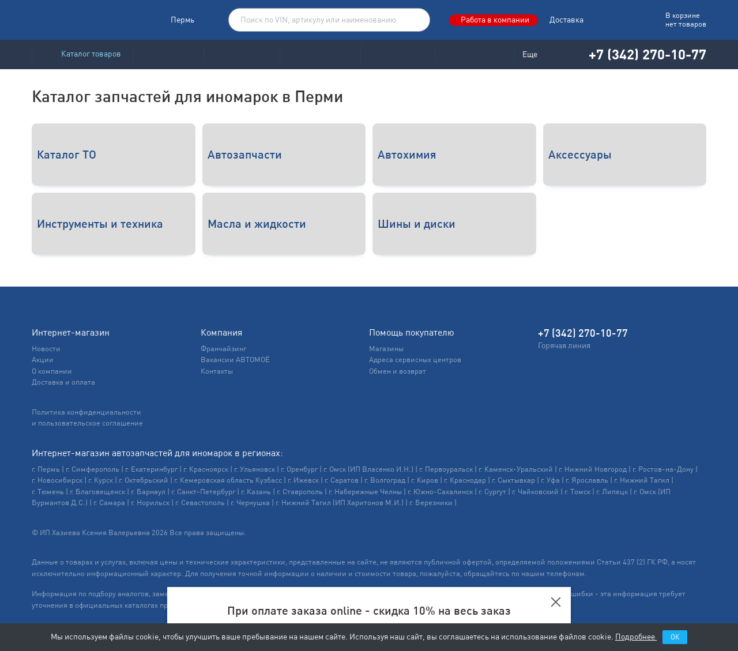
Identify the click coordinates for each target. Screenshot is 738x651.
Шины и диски (416, 223)
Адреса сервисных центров (415, 359)
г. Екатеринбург (151, 469)
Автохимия (407, 154)
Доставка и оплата (63, 382)
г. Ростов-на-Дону (663, 469)
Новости (46, 348)
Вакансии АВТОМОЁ (235, 359)
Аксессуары (580, 154)
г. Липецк (612, 491)
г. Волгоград (384, 480)
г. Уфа (550, 480)
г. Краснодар (465, 480)
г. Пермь (46, 469)
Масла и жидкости (257, 223)
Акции (43, 359)
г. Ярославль (587, 480)
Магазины (386, 348)
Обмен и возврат (397, 371)
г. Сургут (492, 491)
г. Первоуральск (446, 469)
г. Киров (424, 480)
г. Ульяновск (254, 469)
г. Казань (256, 491)
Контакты (217, 371)
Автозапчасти (245, 154)
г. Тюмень (48, 491)
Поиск (415, 20)
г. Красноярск (205, 469)
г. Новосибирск (57, 480)
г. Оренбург (299, 469)
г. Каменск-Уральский (516, 469)
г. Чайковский (535, 491)
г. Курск (100, 480)
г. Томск (577, 491)
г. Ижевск (303, 480)
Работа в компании (495, 19)
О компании (52, 371)
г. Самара (109, 502)
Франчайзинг (223, 348)
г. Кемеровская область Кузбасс (228, 480)
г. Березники (431, 502)
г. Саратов (342, 480)
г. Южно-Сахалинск (440, 491)
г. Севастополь (200, 502)
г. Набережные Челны (365, 491)
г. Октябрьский (143, 480)
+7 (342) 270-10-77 (639, 54)
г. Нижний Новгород (593, 469)
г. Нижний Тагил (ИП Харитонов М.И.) (340, 502)
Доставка (566, 19)
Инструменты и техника (100, 223)
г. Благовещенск (97, 491)
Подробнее (636, 636)
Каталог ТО (66, 154)
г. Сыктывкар (513, 480)
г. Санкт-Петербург (203, 491)
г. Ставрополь (300, 491)
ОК (675, 637)
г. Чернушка (250, 502)
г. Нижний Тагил (641, 480)
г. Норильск (150, 502)
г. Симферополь (92, 469)
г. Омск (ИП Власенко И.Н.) (368, 469)
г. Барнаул (148, 491)
